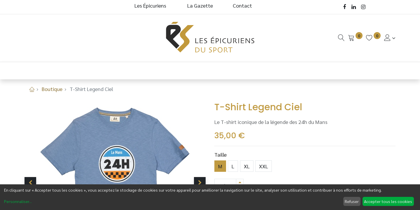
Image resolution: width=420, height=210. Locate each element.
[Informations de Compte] (390, 37)
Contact (242, 5)
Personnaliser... (18, 201)
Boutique (52, 88)
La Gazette (200, 5)
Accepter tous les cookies (388, 201)
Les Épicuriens (150, 5)
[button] (30, 183)
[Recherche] (341, 37)
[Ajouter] (239, 182)
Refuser (352, 201)
